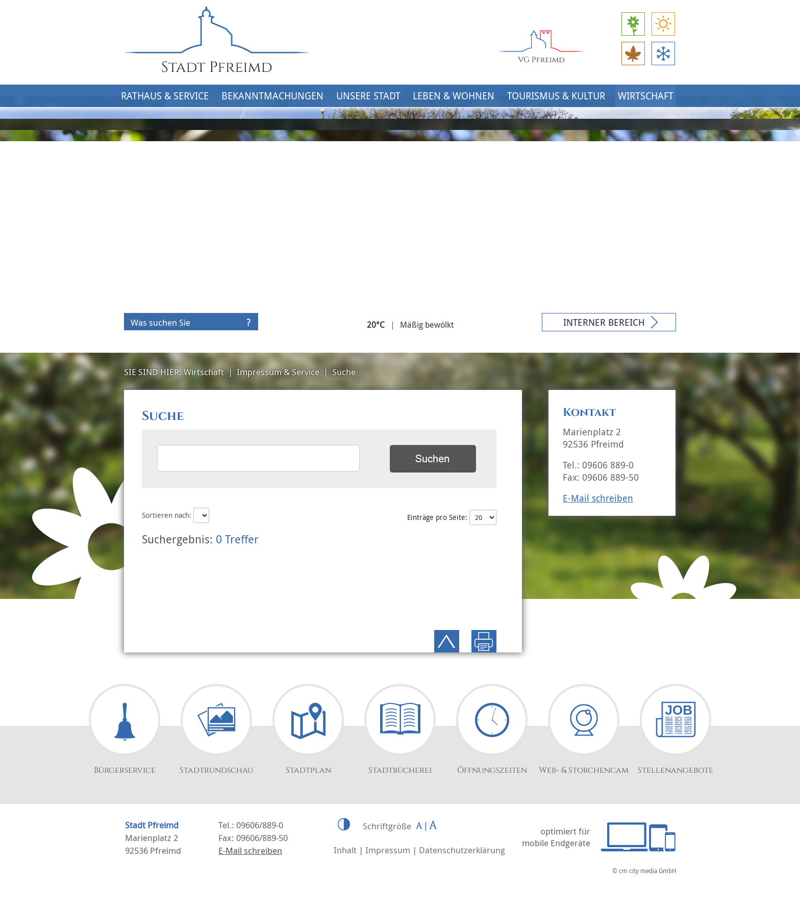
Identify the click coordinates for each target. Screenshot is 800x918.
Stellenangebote (675, 770)
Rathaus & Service (165, 95)
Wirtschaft (645, 95)
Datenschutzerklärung (462, 850)
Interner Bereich (604, 322)
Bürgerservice (125, 770)
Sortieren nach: (175, 515)
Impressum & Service (278, 372)
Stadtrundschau (216, 770)
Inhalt (345, 850)
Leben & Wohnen (453, 95)
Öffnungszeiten (492, 770)
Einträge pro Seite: (451, 517)
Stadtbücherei (400, 770)
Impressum (387, 850)
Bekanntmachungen (272, 95)
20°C (376, 324)
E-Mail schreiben (598, 498)
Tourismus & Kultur (556, 95)
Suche (344, 372)
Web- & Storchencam (584, 770)
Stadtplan (308, 770)
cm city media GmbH (647, 871)
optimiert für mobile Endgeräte (556, 837)
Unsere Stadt (368, 95)
